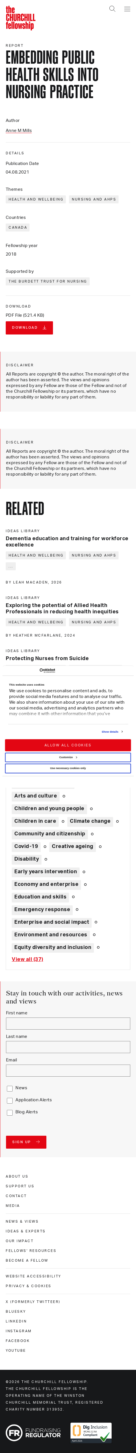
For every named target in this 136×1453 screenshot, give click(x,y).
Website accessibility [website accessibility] (33, 1276)
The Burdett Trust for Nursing (48, 281)
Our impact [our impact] (19, 1241)
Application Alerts (33, 1100)
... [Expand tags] (11, 566)
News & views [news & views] (22, 1221)
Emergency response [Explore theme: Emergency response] (42, 909)
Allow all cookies (68, 745)
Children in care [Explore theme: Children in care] (35, 821)
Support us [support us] (20, 1186)
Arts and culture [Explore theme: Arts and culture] (35, 796)
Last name (16, 1036)
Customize (68, 757)
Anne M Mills (19, 131)
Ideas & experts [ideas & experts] (26, 1231)
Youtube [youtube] (16, 1350)
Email (11, 1060)
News (21, 1088)
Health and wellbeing (36, 199)
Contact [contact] (16, 1196)
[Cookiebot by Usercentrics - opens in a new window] (30, 670)
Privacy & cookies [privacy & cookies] (29, 1286)
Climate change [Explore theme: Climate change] (90, 821)
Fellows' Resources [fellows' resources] (31, 1250)
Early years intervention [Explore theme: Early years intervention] (45, 871)
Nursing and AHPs (94, 199)
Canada (18, 227)
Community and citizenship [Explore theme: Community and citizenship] (49, 834)
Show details (110, 731)
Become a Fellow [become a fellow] (27, 1260)
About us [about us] (17, 1176)
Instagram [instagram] (19, 1331)
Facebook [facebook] (18, 1341)
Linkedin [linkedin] (16, 1321)
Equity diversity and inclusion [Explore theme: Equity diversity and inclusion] (52, 947)
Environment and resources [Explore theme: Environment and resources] (50, 934)
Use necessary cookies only (68, 768)
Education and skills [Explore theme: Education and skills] (40, 897)
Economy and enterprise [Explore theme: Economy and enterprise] (46, 884)
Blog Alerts (26, 1112)
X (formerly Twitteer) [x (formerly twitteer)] (33, 1302)
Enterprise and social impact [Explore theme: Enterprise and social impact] (51, 922)
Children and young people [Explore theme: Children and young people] (49, 808)
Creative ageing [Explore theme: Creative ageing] (72, 846)
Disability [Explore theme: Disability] (26, 859)
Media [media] (13, 1205)
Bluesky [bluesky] (16, 1311)
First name (16, 1013)
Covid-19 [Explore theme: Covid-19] (26, 846)
